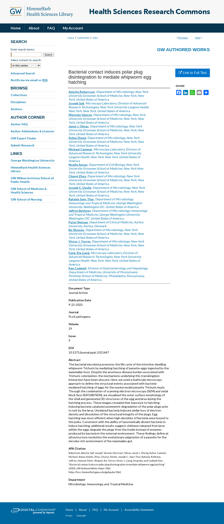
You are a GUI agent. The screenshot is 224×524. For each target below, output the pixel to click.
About (83, 509)
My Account (111, 509)
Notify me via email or (29, 80)
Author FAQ (19, 124)
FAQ (95, 509)
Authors (16, 109)
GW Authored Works (183, 49)
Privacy (69, 515)
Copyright (81, 515)
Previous (183, 37)
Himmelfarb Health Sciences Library (31, 169)
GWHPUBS (83, 37)
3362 (95, 37)
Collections (19, 95)
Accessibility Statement (139, 509)
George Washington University (32, 160)
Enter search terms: (23, 49)
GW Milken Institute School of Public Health (32, 179)
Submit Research (22, 145)
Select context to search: (26, 60)
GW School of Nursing (26, 199)
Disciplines (18, 102)
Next (198, 37)
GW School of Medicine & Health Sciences (29, 190)
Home (71, 37)
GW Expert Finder (23, 138)
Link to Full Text (192, 73)
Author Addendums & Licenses (32, 131)
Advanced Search (23, 73)
